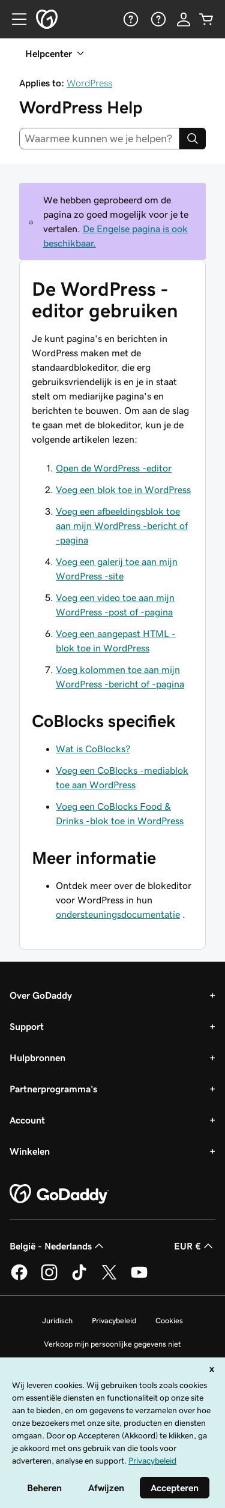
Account (27, 1120)
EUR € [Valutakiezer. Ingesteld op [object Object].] (194, 1246)
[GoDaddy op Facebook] (19, 1278)
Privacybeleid (114, 1320)
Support (27, 1026)
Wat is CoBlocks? (93, 748)
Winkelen (30, 1151)
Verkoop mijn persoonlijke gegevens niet (112, 1344)
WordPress (89, 83)
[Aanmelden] (183, 19)
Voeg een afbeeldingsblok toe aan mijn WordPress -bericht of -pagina (122, 525)
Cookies (169, 1320)
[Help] (130, 19)
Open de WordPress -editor (114, 468)
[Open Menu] (14, 19)
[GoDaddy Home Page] (59, 1194)
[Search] (192, 138)
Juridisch (57, 1320)
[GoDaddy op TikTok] (79, 1278)
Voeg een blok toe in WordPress (123, 489)
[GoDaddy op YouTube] (139, 1278)
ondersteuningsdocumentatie (118, 914)
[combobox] (99, 138)
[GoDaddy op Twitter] (109, 1278)
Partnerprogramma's (53, 1089)
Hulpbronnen (37, 1057)
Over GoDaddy (41, 995)
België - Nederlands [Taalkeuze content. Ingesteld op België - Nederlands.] (58, 1246)
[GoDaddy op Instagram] (49, 1278)
